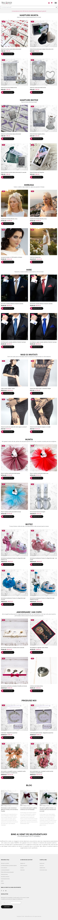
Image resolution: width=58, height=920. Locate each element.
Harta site (22, 869)
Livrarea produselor (5, 869)
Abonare (7, 906)
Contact (22, 867)
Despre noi (22, 863)
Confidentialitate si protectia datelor (9, 865)
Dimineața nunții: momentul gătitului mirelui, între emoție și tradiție (9, 809)
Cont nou (42, 865)
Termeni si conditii (5, 863)
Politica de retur (4, 874)
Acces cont (42, 863)
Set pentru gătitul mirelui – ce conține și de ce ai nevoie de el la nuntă (48, 809)
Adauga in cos (8, 53)
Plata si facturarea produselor (7, 872)
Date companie (23, 865)
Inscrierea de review (5, 878)
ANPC (2, 881)
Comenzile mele (43, 869)
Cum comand (4, 867)
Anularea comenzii (5, 876)
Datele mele (42, 867)
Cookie (2, 883)
